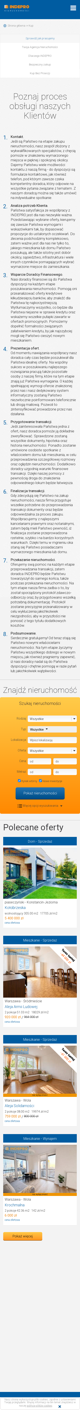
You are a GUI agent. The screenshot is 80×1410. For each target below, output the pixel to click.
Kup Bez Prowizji (40, 73)
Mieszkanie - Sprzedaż (40, 940)
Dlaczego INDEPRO (40, 55)
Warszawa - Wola (18, 1100)
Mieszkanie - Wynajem (40, 1139)
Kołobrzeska (15, 907)
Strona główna (16, 25)
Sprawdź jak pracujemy (40, 38)
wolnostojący (31, 913)
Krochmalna (15, 1205)
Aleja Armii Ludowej (21, 1006)
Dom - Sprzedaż (40, 841)
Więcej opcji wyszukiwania (40, 806)
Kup (31, 25)
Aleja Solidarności (19, 1105)
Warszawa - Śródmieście (23, 1001)
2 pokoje (27, 1012)
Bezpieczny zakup (40, 64)
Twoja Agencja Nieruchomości (40, 47)
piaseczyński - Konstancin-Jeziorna (31, 902)
